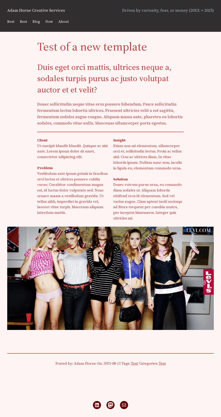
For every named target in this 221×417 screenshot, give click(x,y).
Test (134, 363)
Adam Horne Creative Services (36, 10)
